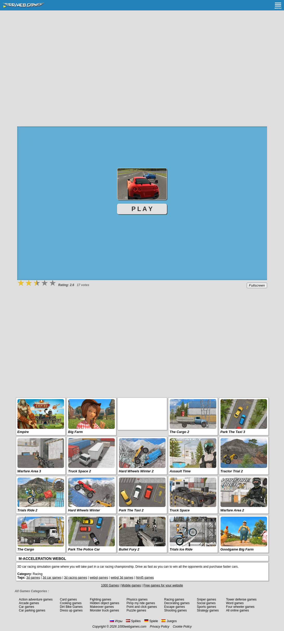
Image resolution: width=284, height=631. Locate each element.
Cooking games (70, 603)
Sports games (206, 607)
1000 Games (110, 585)
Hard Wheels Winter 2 (136, 471)
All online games (237, 610)
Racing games (174, 599)
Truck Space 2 (79, 471)
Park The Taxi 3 (232, 432)
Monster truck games (104, 610)
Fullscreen (257, 285)
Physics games (137, 599)
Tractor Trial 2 (231, 471)
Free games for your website (163, 585)
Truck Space (180, 510)
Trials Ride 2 (27, 510)
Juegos (169, 621)
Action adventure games (36, 599)
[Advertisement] (142, 49)
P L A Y (142, 208)
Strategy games (208, 610)
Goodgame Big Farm (237, 549)
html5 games (145, 577)
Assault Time (180, 471)
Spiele (151, 621)
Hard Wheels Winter (84, 510)
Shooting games (175, 610)
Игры (116, 621)
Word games (235, 603)
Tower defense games (241, 599)
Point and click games (142, 607)
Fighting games (100, 599)
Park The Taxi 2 (131, 510)
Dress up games (71, 610)
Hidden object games (104, 603)
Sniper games (206, 599)
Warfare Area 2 (232, 510)
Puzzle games (136, 610)
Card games (68, 599)
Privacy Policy (159, 626)
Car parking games (32, 610)
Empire (23, 432)
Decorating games (177, 603)
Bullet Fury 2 (129, 549)
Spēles (133, 621)
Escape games (174, 607)
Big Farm (75, 432)
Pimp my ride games (141, 603)
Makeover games (102, 607)
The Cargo (25, 549)
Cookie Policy (182, 626)
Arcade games (29, 603)
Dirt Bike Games (71, 607)
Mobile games (131, 585)
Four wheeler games (240, 607)
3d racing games (75, 577)
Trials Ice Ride (181, 549)
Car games (26, 607)
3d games (33, 577)
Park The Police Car (84, 549)
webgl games (99, 577)
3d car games (51, 577)
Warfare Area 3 (29, 471)
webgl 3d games (122, 577)
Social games (206, 603)
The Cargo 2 (179, 432)
